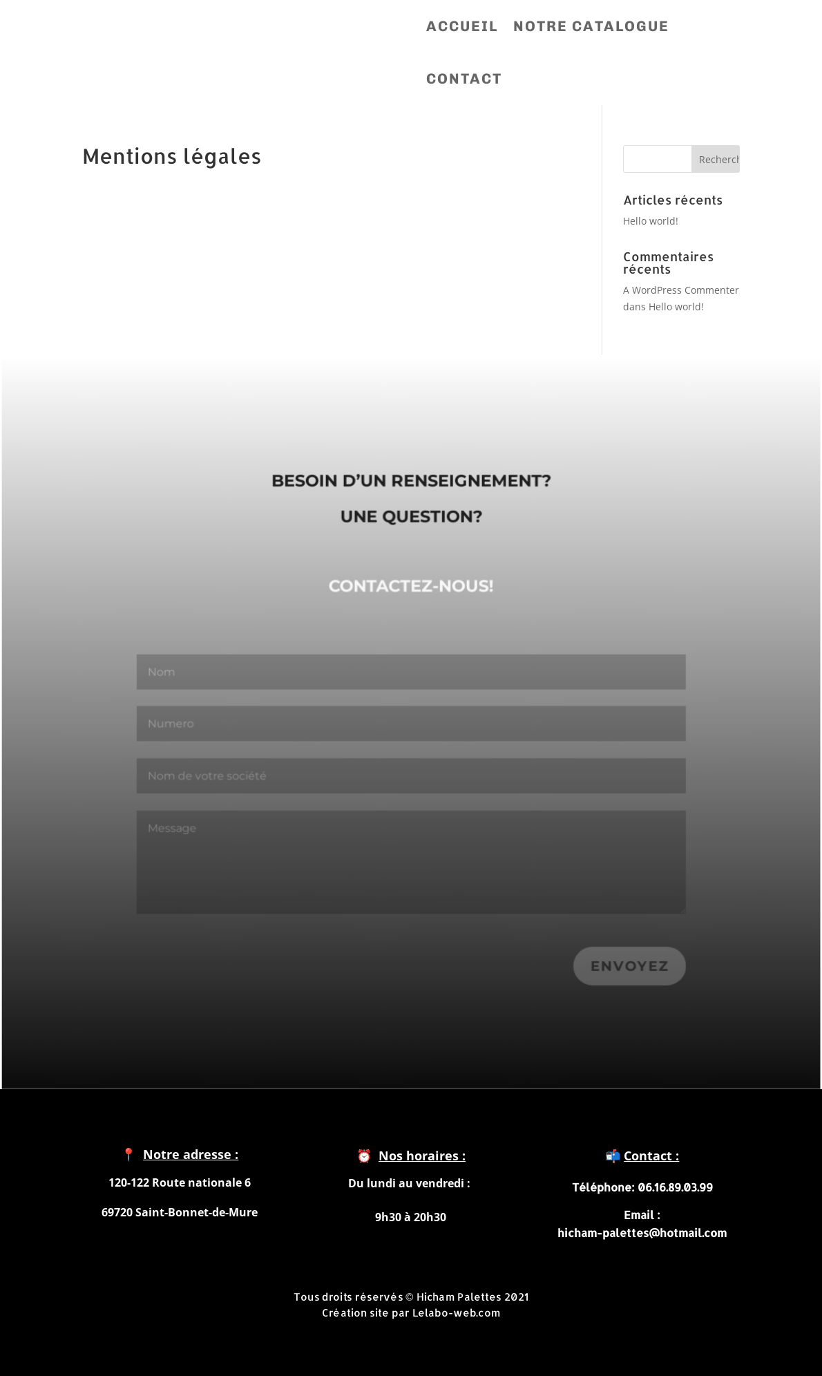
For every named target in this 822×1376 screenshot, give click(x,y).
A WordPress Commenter (681, 289)
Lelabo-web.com (456, 1311)
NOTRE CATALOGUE (591, 26)
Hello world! (650, 220)
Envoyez (625, 968)
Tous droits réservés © (355, 1296)
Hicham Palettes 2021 (472, 1296)
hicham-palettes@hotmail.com (642, 1232)
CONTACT (464, 78)
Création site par (367, 1311)
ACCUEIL (462, 26)
